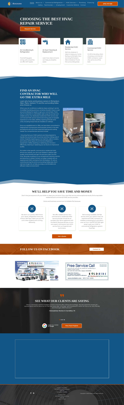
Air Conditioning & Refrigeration (26, 51)
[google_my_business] (33, 393)
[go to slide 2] (61, 319)
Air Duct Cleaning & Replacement (50, 51)
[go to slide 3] (62, 319)
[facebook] (31, 393)
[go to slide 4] (64, 319)
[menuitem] (32, 2)
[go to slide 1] (59, 319)
